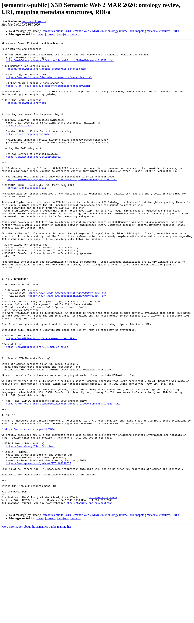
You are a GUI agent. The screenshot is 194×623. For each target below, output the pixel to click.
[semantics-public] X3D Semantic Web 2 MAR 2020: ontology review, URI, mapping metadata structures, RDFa (110, 31)
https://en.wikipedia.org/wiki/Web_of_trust (37, 408)
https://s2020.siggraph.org (26, 217)
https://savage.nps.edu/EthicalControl (33, 180)
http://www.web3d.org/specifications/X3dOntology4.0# (67, 343)
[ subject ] (63, 34)
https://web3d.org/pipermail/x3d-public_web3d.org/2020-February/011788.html (62, 207)
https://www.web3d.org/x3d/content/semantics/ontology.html (48, 94)
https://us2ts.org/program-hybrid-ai (32, 152)
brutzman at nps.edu (34, 21)
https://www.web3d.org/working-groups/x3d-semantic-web (46, 74)
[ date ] (40, 34)
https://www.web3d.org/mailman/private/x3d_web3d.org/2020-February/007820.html (63, 476)
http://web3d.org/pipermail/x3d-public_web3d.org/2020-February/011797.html (60, 64)
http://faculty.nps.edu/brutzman (89, 595)
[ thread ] (50, 34)
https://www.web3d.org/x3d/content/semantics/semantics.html (49, 84)
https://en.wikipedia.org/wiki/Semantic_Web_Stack (41, 398)
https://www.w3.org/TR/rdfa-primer (30, 527)
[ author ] (75, 34)
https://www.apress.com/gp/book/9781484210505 (38, 547)
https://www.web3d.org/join (26, 115)
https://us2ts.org (18, 142)
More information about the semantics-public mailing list (36, 619)
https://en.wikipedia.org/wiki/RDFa (30, 507)
